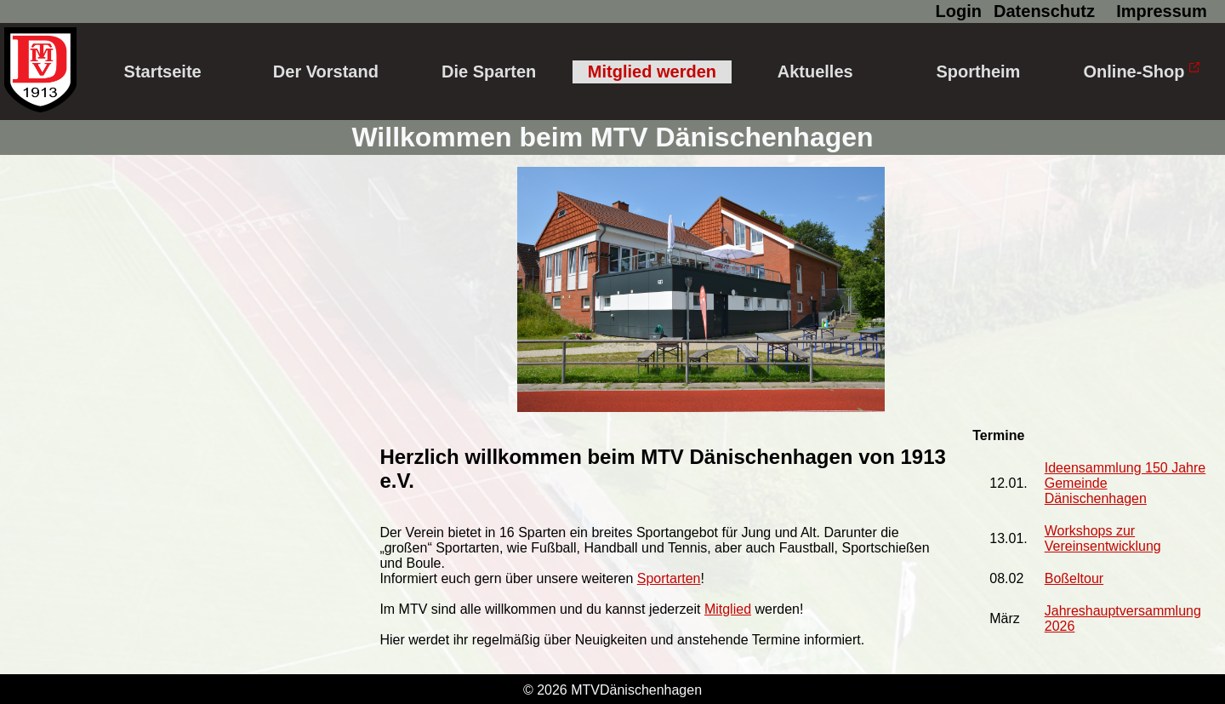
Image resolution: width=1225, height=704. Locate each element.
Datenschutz (1044, 11)
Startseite (163, 71)
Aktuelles (815, 71)
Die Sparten (489, 71)
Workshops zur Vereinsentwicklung (1103, 538)
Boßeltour (1074, 578)
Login (959, 11)
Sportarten (669, 578)
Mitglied (727, 609)
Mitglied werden (652, 71)
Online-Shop (1141, 71)
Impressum (1161, 11)
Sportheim (979, 71)
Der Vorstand (326, 71)
